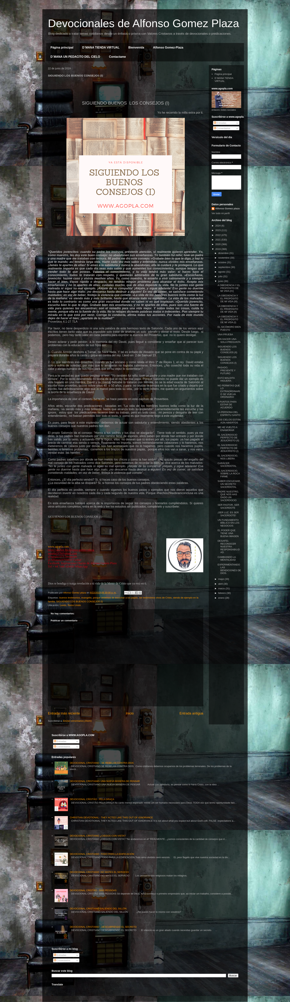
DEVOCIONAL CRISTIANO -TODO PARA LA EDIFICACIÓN (102, 854)
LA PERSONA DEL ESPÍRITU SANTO (229, 413)
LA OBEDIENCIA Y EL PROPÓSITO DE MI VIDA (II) (228, 309)
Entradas (220, 123)
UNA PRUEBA (225, 334)
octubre (222, 262)
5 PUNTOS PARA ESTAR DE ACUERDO (227, 404)
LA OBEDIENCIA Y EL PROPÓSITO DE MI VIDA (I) (228, 319)
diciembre (223, 253)
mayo (221, 579)
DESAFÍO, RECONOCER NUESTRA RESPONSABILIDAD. (229, 546)
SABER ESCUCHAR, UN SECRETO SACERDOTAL (229, 484)
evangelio (86, 597)
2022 (218, 235)
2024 (218, 225)
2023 (218, 230)
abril (220, 583)
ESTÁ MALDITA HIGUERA (226, 379)
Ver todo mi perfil (221, 213)
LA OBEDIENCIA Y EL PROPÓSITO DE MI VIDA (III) (228, 298)
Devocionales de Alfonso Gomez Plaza (143, 23)
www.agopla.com (58, 546)
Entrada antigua (191, 713)
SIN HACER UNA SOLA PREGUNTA (229, 340)
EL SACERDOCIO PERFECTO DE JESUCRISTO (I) (228, 448)
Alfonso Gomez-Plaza (168, 47)
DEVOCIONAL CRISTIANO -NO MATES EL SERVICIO (99, 872)
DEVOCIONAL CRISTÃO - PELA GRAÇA (92, 799)
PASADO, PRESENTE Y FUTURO (226, 370)
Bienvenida (136, 47)
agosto (222, 271)
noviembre (224, 257)
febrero (222, 593)
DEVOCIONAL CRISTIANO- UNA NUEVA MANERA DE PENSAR (105, 781)
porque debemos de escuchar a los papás (115, 597)
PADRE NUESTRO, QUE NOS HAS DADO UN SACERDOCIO (228, 496)
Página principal (61, 47)
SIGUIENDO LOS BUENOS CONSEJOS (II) (227, 349)
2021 (218, 239)
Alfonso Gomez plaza (227, 208)
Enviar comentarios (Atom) (77, 720)
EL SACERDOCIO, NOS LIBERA (228, 457)
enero (221, 597)
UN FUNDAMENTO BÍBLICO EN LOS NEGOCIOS (228, 523)
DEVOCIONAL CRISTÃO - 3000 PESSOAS (93, 890)
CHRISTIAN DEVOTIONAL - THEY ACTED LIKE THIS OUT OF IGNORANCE (111, 817)
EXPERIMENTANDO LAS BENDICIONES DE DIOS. (229, 569)
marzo (222, 588)
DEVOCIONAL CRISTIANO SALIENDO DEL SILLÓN (98, 908)
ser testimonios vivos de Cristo (155, 597)
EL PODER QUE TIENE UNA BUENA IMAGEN (228, 533)
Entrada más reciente (64, 713)
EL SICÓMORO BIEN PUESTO (229, 328)
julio (220, 276)
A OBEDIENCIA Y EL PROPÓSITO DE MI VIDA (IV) (229, 288)
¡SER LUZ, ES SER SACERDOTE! (228, 514)
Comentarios (222, 128)
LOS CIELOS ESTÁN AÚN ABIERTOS (229, 421)
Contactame (117, 56)
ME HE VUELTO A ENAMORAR (227, 429)
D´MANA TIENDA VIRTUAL (100, 47)
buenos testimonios (69, 597)
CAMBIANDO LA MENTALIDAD (227, 558)
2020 (218, 244)
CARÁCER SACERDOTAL (227, 465)
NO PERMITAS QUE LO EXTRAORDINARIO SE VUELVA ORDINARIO (229, 391)
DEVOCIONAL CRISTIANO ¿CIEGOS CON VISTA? (97, 835)
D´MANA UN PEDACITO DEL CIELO (75, 56)
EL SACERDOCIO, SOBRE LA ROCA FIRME (229, 473)
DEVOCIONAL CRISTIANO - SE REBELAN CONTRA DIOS (102, 763)
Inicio (130, 713)
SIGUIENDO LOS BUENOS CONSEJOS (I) (79, 601)
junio (221, 281)
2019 (218, 249)
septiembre (224, 267)
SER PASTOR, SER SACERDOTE (228, 506)
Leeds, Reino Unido (70, 605)
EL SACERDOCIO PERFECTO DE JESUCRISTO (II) (228, 437)
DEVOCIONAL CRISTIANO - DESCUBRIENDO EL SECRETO (103, 926)
